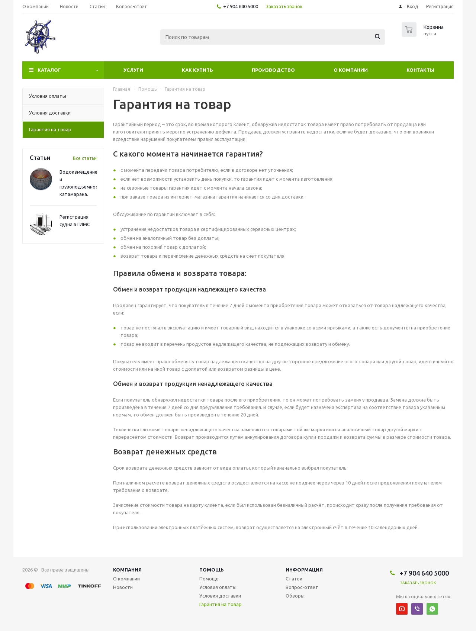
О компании (351, 70)
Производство (273, 70)
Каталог (49, 70)
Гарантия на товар (220, 604)
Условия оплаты (218, 587)
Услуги (133, 70)
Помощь (211, 569)
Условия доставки (220, 595)
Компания (127, 569)
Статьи (294, 578)
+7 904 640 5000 (240, 6)
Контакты (420, 70)
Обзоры (295, 595)
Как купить (197, 70)
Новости (123, 587)
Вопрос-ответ (302, 587)
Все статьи (85, 158)
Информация (304, 569)
